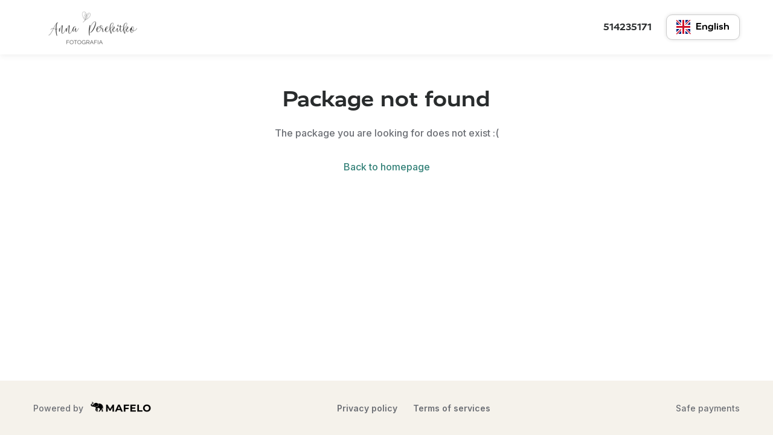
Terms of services (451, 408)
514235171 (627, 27)
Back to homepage (387, 167)
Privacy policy (367, 408)
